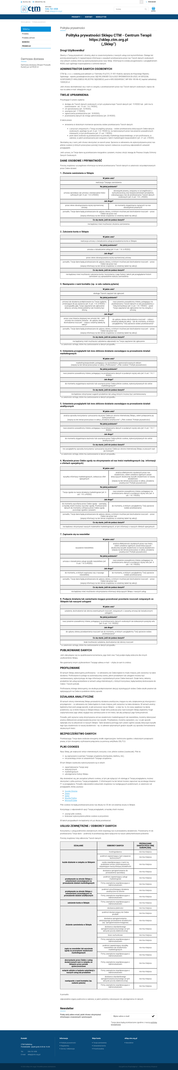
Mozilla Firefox (71, 798)
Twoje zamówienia (100, 1043)
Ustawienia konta (99, 1046)
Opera (67, 793)
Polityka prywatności (68, 1043)
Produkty (25, 34)
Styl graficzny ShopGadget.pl (128, 1066)
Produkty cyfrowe (28, 38)
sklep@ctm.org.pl (56, 11)
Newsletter (129, 1043)
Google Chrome (71, 791)
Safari (67, 796)
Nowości (25, 42)
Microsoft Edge (71, 800)
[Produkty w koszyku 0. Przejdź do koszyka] (153, 9)
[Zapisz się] (153, 1016)
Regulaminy (65, 1046)
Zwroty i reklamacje (68, 1049)
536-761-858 (51, 9)
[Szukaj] (145, 9)
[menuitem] (76, 16)
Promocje (26, 46)
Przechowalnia (98, 1049)
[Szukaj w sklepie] (129, 9)
